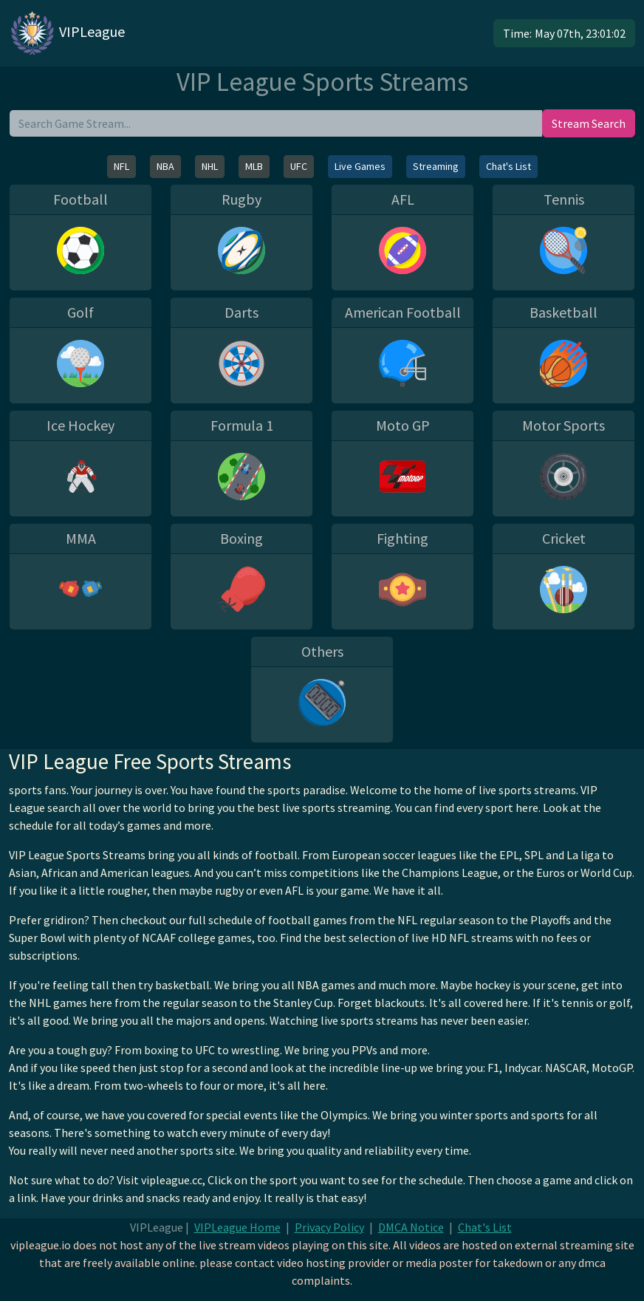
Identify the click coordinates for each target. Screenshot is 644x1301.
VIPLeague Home (237, 1227)
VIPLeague (67, 33)
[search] (276, 123)
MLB (254, 166)
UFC (298, 166)
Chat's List (508, 166)
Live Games (360, 166)
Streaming (436, 166)
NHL (210, 166)
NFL (121, 166)
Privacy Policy (329, 1227)
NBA (165, 166)
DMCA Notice (411, 1227)
